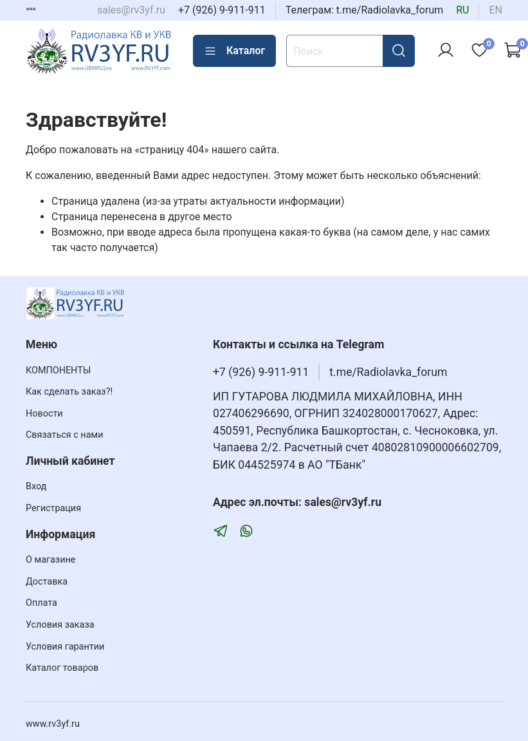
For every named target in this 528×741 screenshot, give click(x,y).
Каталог (234, 50)
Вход (36, 486)
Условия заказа (60, 624)
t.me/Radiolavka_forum (388, 372)
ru (462, 10)
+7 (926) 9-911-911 (222, 10)
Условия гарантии (65, 646)
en (495, 10)
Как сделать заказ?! (69, 391)
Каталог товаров (62, 667)
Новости (44, 413)
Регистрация (53, 508)
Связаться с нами (64, 434)
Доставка (47, 581)
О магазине (50, 559)
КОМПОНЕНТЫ (58, 370)
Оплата (41, 602)
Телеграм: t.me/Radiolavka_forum (365, 10)
